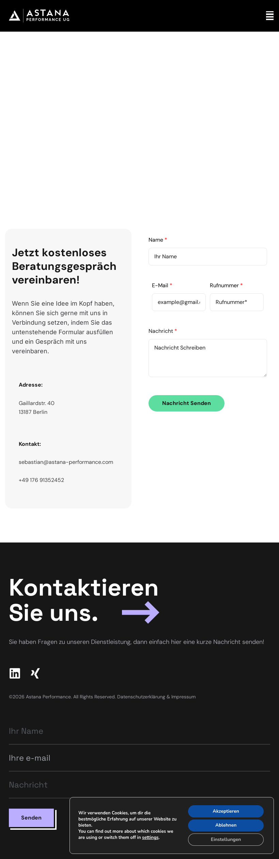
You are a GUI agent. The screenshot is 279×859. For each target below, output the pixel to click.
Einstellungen (226, 839)
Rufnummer (226, 285)
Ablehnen (225, 825)
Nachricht (163, 331)
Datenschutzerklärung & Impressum (156, 697)
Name (158, 239)
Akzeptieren (225, 811)
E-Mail (162, 285)
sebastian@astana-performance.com (66, 462)
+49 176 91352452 (41, 480)
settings (150, 837)
